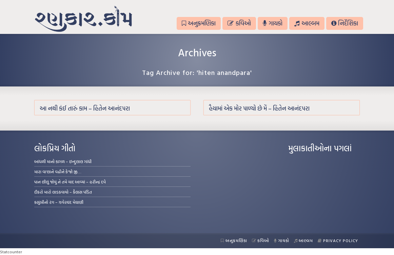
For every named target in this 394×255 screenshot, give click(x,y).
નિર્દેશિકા (344, 23)
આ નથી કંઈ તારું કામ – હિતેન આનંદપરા (85, 108)
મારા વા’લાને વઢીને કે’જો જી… (57, 172)
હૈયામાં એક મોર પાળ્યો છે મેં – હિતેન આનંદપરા (259, 108)
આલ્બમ (306, 23)
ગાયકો (272, 23)
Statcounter (11, 252)
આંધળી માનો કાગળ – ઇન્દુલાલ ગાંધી (63, 161)
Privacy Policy (338, 240)
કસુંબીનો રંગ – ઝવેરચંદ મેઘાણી (58, 202)
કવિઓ (239, 23)
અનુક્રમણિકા (199, 23)
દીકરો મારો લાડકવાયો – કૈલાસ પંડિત (63, 192)
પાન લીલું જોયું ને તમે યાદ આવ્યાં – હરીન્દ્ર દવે (70, 182)
